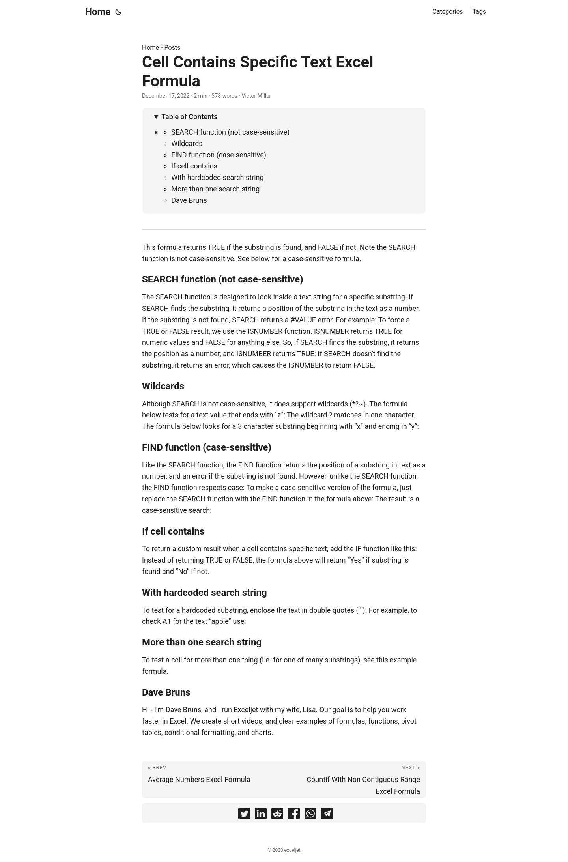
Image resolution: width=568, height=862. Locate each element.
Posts (172, 47)
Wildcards (186, 143)
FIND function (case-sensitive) (218, 155)
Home (97, 11)
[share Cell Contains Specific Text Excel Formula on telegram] (327, 815)
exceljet (292, 850)
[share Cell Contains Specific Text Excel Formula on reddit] (277, 815)
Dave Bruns (189, 200)
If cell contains (194, 166)
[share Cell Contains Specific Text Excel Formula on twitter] (244, 815)
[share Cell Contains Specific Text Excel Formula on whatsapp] (310, 815)
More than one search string (215, 189)
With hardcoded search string (217, 177)
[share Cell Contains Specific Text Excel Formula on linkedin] (261, 815)
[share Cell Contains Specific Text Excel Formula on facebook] (294, 815)
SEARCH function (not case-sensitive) (230, 132)
